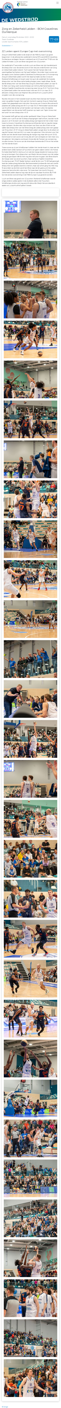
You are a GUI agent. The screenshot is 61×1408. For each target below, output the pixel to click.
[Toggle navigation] (57, 3)
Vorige (5, 1407)
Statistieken (6, 46)
